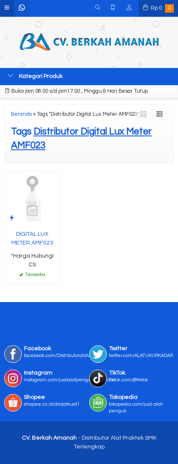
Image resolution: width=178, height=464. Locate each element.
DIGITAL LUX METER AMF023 (32, 238)
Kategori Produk (35, 76)
